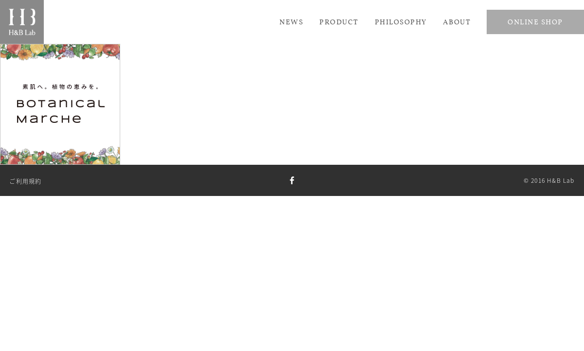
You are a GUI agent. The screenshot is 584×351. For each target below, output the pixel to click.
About (457, 22)
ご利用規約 (25, 181)
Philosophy (401, 22)
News (291, 22)
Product (339, 22)
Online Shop (535, 22)
